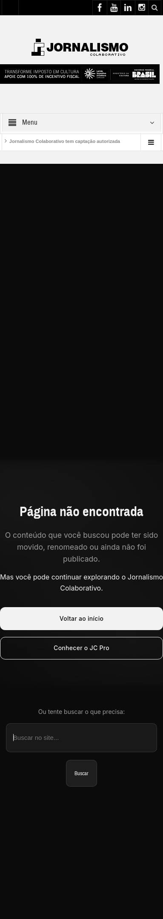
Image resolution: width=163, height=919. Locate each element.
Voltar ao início (81, 618)
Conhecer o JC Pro (81, 647)
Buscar (81, 773)
